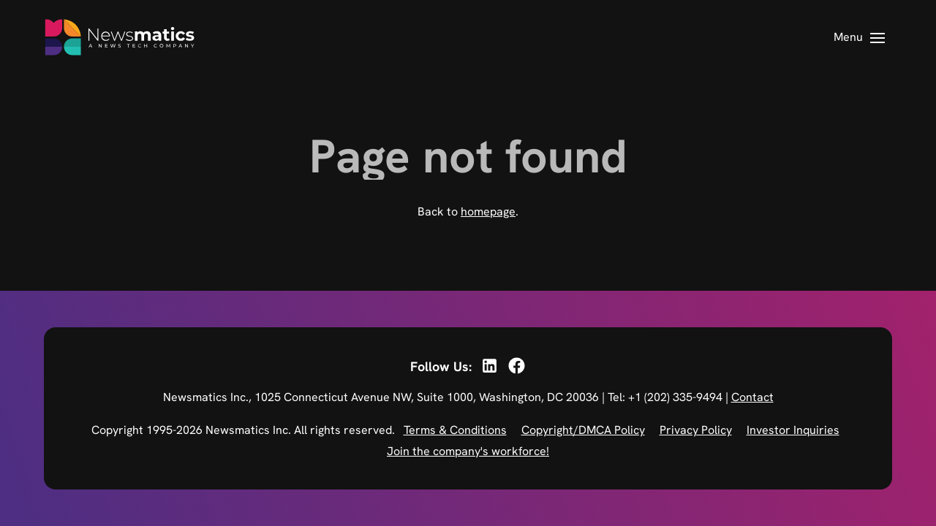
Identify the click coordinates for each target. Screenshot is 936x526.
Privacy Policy (696, 430)
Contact (752, 397)
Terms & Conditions (455, 430)
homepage (488, 211)
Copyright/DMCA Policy (583, 430)
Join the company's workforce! (468, 451)
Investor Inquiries (793, 430)
